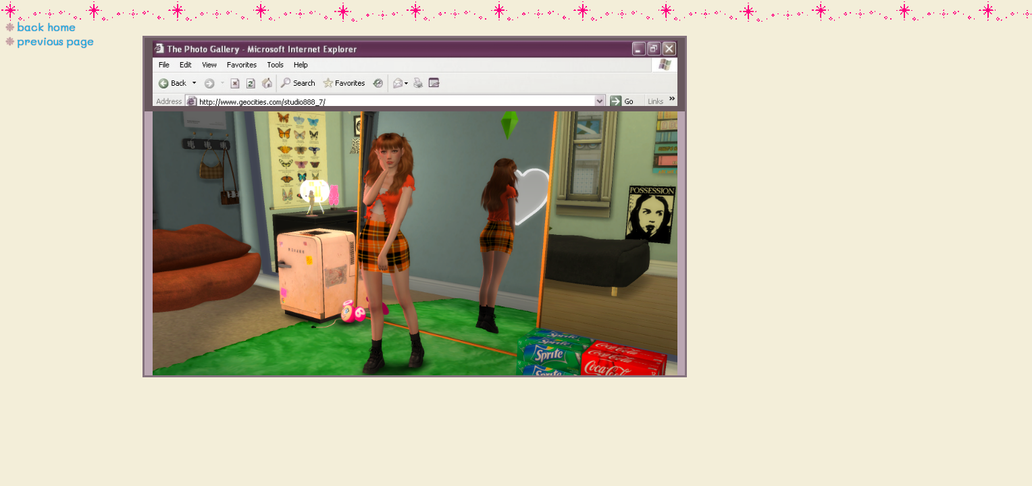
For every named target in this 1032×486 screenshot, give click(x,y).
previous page (56, 41)
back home (47, 27)
